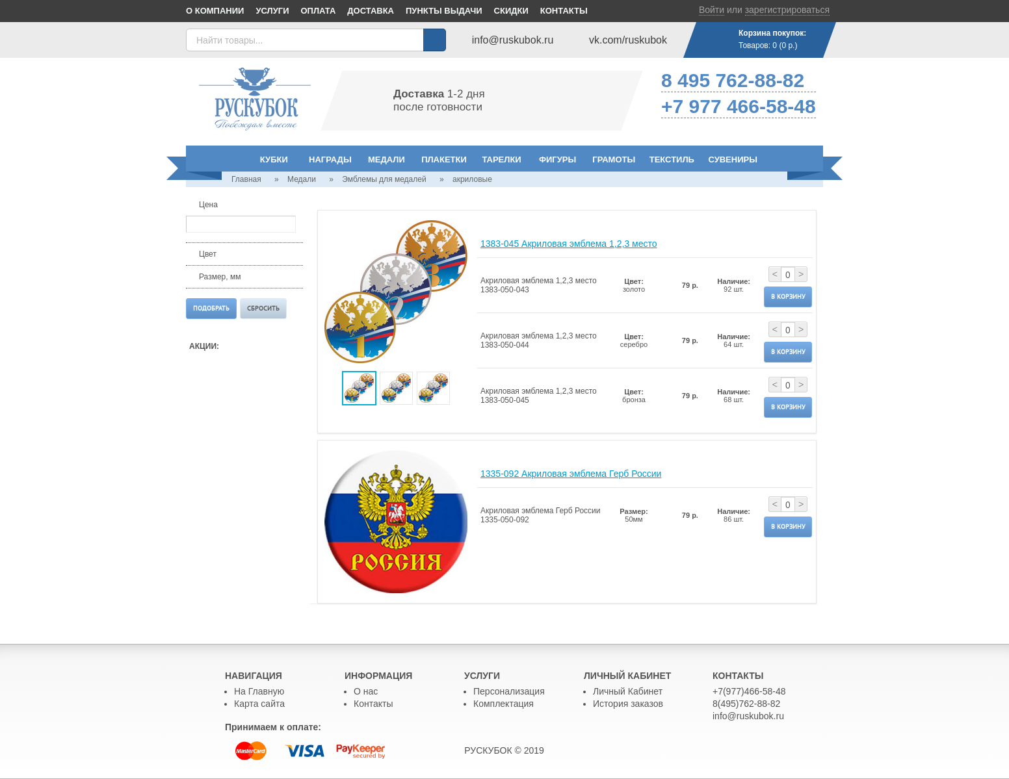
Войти (711, 10)
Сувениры (732, 159)
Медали (386, 159)
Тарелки (501, 159)
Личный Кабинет (627, 691)
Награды (330, 159)
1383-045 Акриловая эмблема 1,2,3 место (568, 243)
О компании (215, 11)
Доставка (370, 11)
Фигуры (557, 159)
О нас (366, 691)
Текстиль (671, 159)
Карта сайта (259, 703)
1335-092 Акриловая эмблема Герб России (570, 473)
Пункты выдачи (444, 11)
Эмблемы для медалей (384, 179)
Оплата (318, 11)
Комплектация (503, 703)
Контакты (564, 11)
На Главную (259, 691)
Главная (246, 179)
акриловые (472, 179)
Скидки (511, 11)
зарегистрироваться (787, 10)
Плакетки (444, 159)
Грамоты (613, 159)
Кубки (274, 159)
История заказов (628, 703)
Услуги (272, 11)
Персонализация (509, 691)
